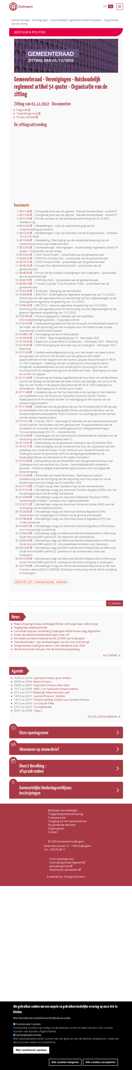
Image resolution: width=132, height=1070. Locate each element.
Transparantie (57, 817)
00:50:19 (24, 280)
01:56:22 (24, 533)
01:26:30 (24, 511)
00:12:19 (24, 218)
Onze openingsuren (33, 733)
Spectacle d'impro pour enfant (42, 678)
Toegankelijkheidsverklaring (65, 814)
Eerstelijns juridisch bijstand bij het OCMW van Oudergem (49, 638)
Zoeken (116, 603)
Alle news (110, 655)
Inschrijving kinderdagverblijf (67, 862)
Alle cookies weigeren (65, 1062)
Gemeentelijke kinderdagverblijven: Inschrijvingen (45, 791)
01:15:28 (24, 461)
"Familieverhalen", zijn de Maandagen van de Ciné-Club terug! (51, 642)
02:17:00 (24, 566)
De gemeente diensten (62, 825)
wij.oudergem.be (59, 866)
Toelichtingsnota (27, 113)
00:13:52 (24, 255)
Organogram (56, 828)
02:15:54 (24, 558)
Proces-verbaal (26, 117)
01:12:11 (24, 421)
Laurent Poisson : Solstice (39, 696)
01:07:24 (24, 323)
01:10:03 (24, 341)
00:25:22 (24, 258)
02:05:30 (24, 540)
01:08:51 (24, 334)
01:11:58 (24, 406)
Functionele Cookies (28, 1024)
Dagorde (22, 110)
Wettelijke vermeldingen (63, 810)
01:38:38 (24, 519)
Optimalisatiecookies (29, 1035)
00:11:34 (24, 211)
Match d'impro (33, 681)
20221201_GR (23, 582)
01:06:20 (24, 305)
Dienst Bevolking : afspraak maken (32, 769)
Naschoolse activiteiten (63, 870)
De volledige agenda (102, 716)
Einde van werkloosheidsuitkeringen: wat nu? (41, 635)
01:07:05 (24, 316)
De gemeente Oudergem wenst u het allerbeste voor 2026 (49, 645)
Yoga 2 (28, 710)
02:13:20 (24, 548)
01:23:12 (24, 504)
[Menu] (119, 6)
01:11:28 (24, 378)
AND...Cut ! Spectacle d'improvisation (46, 689)
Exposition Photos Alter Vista (41, 685)
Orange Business (74, 876)
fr (104, 6)
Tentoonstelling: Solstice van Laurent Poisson (51, 699)
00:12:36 (24, 240)
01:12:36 (24, 435)
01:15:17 (24, 446)
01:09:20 (24, 338)
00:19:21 (24, 262)
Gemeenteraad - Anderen (51, 582)
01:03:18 (24, 291)
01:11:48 (24, 392)
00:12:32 (24, 233)
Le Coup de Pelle (34, 703)
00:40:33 (24, 265)
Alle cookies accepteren (100, 1062)
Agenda (17, 671)
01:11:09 (24, 352)
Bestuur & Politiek (29, 32)
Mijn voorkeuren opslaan (31, 1050)
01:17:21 (24, 490)
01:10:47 (24, 345)
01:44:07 (24, 526)
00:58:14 (24, 283)
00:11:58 (24, 215)
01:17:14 (24, 486)
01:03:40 (24, 294)
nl (110, 6)
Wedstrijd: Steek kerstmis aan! (42, 692)
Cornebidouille (33, 707)
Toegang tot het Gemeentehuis (67, 821)
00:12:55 (24, 247)
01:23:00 (24, 497)
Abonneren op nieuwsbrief (39, 749)
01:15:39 (24, 475)
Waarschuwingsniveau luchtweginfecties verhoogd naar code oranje (56, 624)
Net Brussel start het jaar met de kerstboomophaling (46, 649)
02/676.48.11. (58, 849)
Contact (52, 832)
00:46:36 (24, 273)
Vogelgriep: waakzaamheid (30, 627)
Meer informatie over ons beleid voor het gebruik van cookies (41, 1017)
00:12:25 (24, 226)
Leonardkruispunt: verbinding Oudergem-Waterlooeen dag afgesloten (57, 631)
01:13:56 (24, 443)
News (16, 617)
